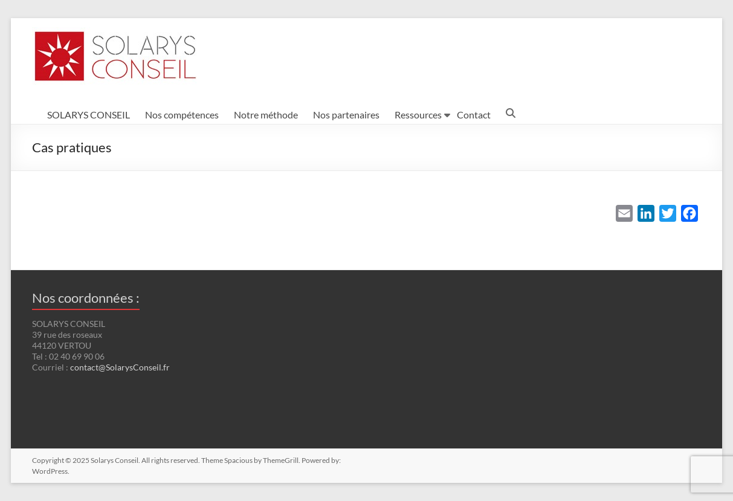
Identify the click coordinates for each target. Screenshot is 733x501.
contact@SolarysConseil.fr (120, 367)
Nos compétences (182, 114)
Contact (474, 114)
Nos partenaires (346, 114)
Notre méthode (266, 114)
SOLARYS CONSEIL (88, 114)
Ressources (418, 114)
